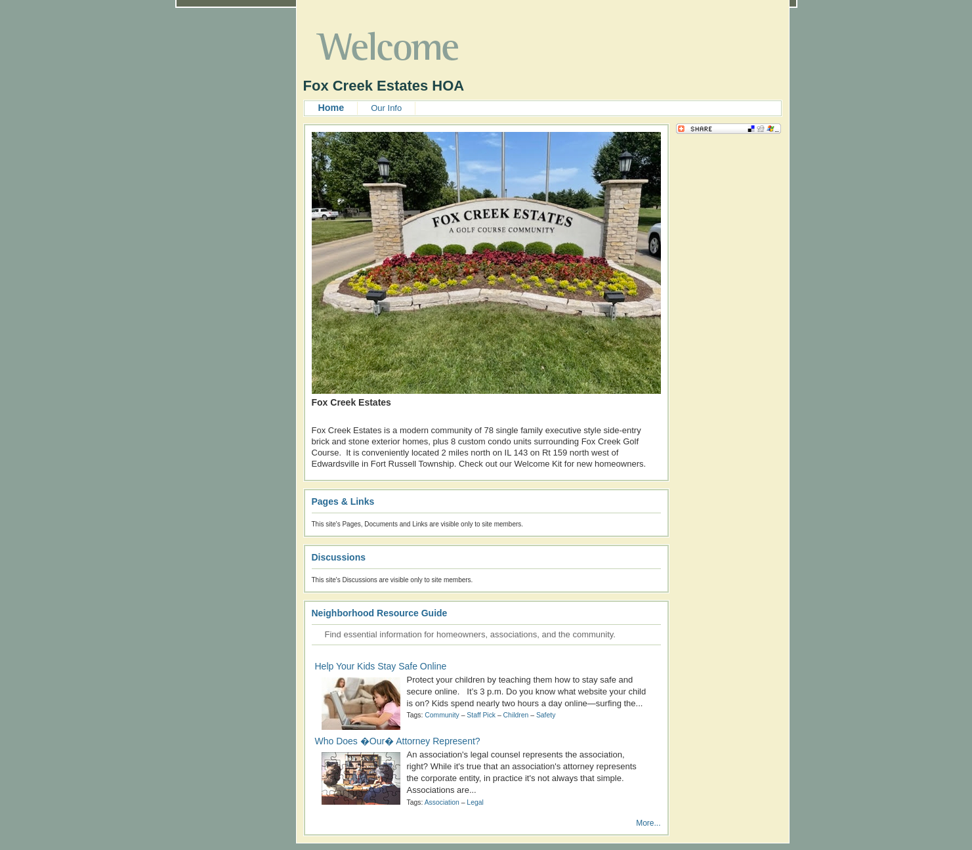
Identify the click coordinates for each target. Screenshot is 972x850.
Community (442, 715)
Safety (545, 715)
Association (442, 802)
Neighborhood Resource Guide (380, 613)
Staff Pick (481, 715)
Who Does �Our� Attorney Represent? (397, 741)
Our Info (386, 108)
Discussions (339, 557)
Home (331, 107)
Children (516, 715)
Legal (475, 802)
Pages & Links (343, 501)
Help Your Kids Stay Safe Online (381, 666)
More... (648, 823)
